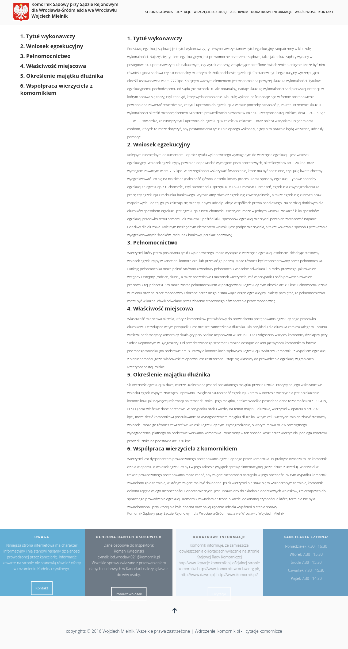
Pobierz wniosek (127, 594)
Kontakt (325, 12)
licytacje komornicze (263, 631)
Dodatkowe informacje (271, 12)
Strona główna (159, 12)
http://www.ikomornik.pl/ (238, 574)
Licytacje (183, 12)
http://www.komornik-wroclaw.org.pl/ (229, 568)
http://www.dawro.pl (199, 574)
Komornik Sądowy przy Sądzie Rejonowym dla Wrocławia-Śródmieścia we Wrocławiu (75, 10)
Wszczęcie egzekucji (210, 12)
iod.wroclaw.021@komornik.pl (134, 556)
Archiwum (239, 12)
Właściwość (305, 12)
